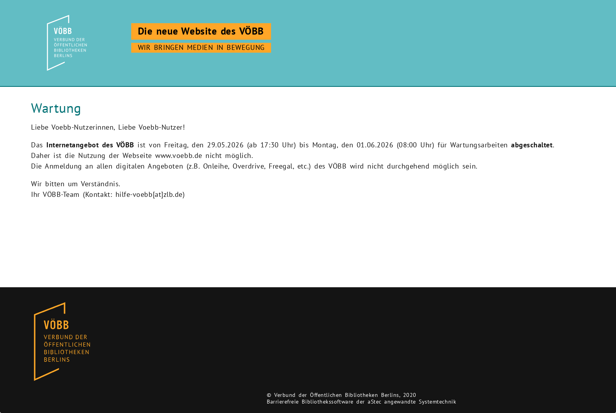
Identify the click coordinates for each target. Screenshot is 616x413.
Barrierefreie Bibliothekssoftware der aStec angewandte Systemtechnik (361, 401)
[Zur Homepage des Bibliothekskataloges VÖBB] (62, 342)
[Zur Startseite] (65, 42)
